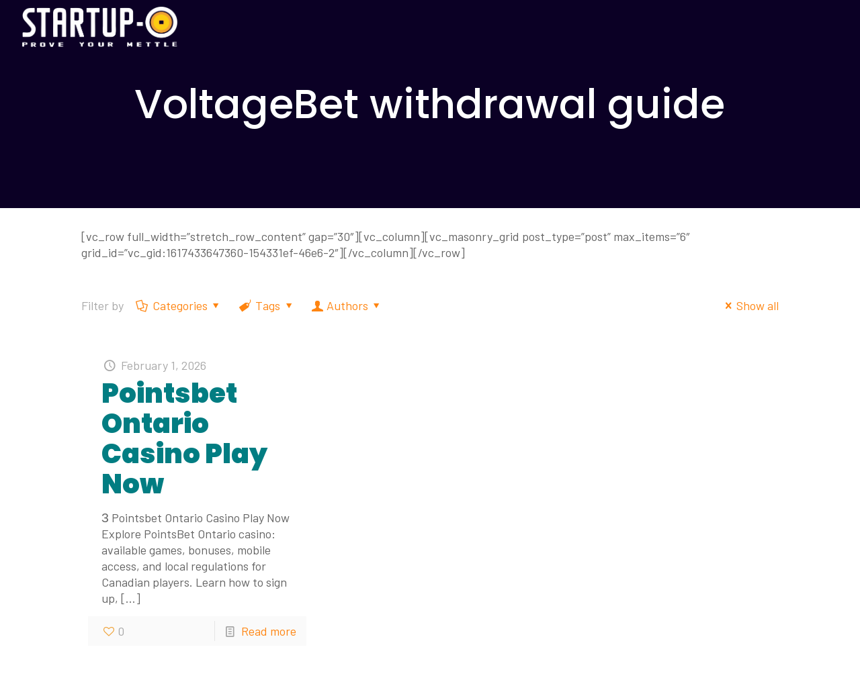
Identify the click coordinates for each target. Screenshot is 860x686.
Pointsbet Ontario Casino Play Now (184, 439)
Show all (749, 305)
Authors (346, 305)
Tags (266, 305)
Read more (268, 631)
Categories (179, 305)
